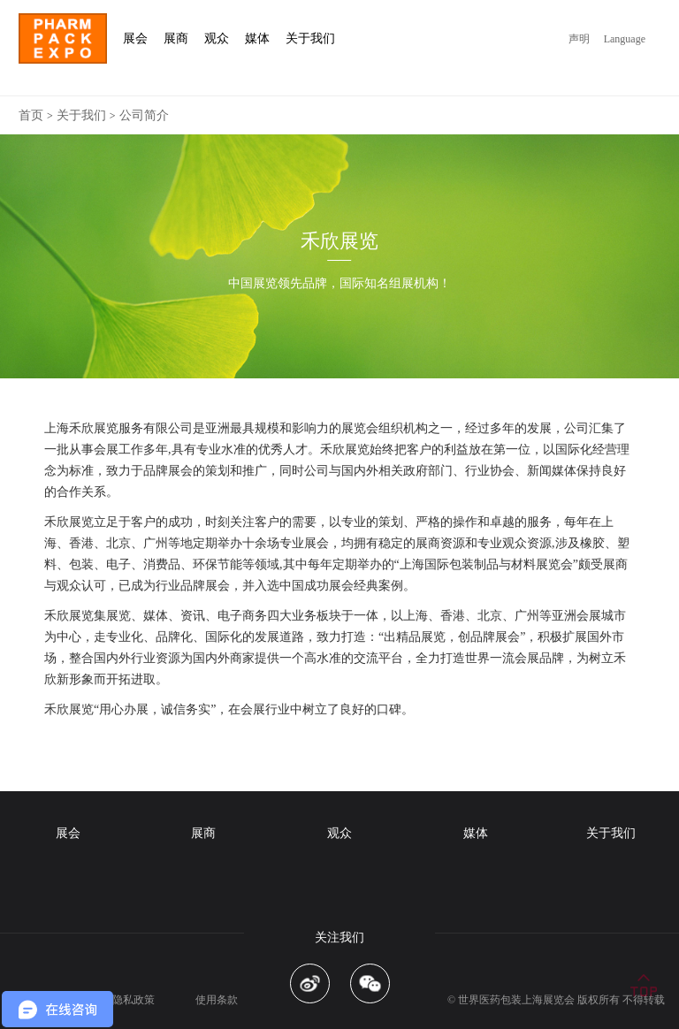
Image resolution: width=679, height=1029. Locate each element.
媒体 (475, 833)
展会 (68, 833)
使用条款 (216, 1000)
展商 (203, 833)
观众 (339, 833)
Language (624, 39)
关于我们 (81, 115)
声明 (579, 39)
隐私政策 (133, 1000)
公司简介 (144, 115)
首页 (31, 115)
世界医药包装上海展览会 (516, 1000)
